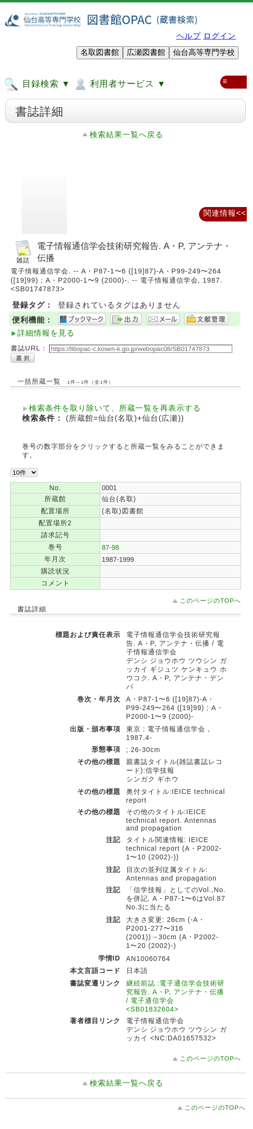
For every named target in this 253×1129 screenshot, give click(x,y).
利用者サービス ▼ (119, 84)
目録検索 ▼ (37, 84)
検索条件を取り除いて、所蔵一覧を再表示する (115, 408)
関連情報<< (224, 213)
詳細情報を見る (46, 333)
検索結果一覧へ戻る (126, 134)
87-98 (110, 547)
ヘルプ (188, 36)
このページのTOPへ (210, 600)
